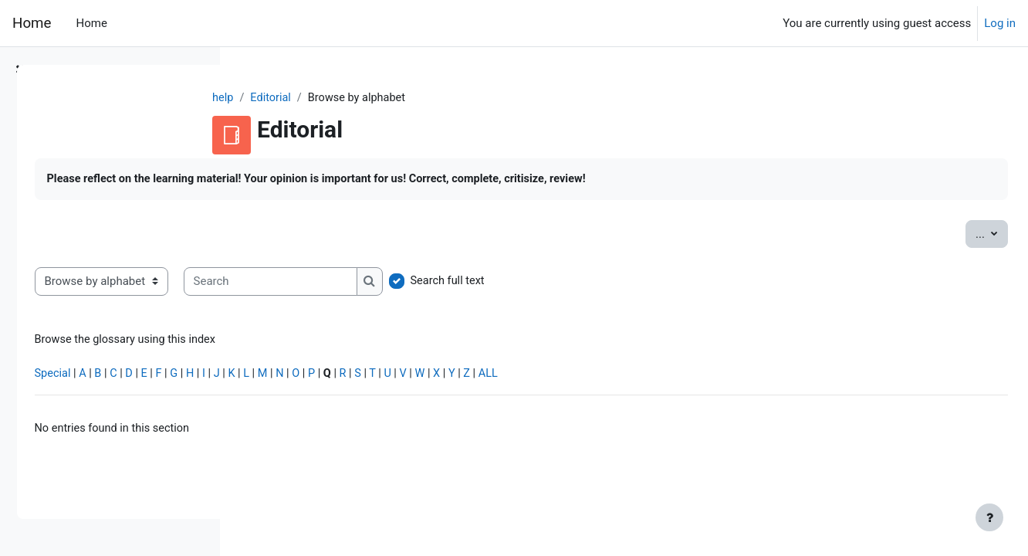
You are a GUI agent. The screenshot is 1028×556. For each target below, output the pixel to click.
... (957, 233)
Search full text (664, 283)
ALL (719, 377)
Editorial (363, 98)
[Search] (486, 283)
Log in (1000, 23)
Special (269, 377)
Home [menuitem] (91, 23)
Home (31, 23)
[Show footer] (989, 517)
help (314, 98)
